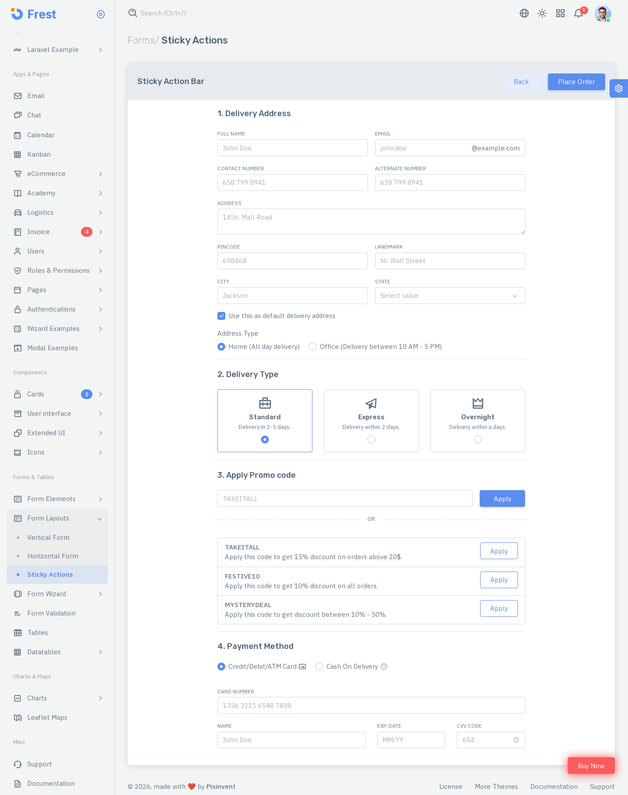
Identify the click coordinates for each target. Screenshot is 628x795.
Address (229, 203)
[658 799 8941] (292, 182)
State (382, 281)
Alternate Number (400, 168)
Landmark (389, 246)
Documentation (554, 786)
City (223, 281)
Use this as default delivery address (281, 315)
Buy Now (591, 766)
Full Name (231, 133)
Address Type (237, 333)
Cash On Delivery (357, 666)
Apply (502, 499)
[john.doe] (421, 147)
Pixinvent (220, 786)
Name (224, 725)
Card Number (235, 691)
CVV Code (469, 725)
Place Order (576, 81)
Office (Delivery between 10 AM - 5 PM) (381, 346)
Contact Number (240, 168)
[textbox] (450, 296)
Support (602, 786)
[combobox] (450, 295)
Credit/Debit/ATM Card (267, 666)
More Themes (496, 786)
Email (383, 133)
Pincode (228, 246)
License (451, 786)
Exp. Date (389, 725)
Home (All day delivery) (264, 346)
